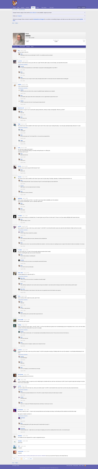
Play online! (44, 7)
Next (31, 458)
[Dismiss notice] (84, 12)
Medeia (19, 166)
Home (14, 7)
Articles (22, 7)
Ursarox (20, 176)
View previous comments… (23, 64)
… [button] (26, 458)
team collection (33, 12)
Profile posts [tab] (15, 46)
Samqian (20, 440)
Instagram (19, 15)
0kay (19, 379)
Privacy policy (75, 465)
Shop (37, 7)
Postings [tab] (28, 46)
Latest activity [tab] (22, 46)
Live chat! (52, 7)
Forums (27, 7)
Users (33, 7)
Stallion (19, 84)
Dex (18, 7)
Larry (19, 147)
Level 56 (20, 60)
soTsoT (19, 226)
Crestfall (20, 215)
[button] (30, 7)
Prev (14, 458)
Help (80, 465)
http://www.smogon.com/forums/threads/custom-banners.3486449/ (32, 455)
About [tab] (32, 46)
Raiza (19, 296)
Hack (21, 77)
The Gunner (20, 374)
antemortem (20, 451)
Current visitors (15, 9)
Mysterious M (21, 107)
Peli (19, 50)
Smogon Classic (15, 465)
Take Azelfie (20, 319)
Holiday (19, 324)
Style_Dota (20, 272)
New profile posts (22, 9)
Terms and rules (69, 465)
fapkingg (20, 198)
